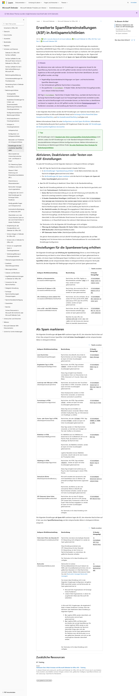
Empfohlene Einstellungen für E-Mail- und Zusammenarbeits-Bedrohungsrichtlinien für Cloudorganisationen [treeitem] (15, 104)
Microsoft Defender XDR (50, 41)
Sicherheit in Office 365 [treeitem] (11, 28)
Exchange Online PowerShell (83, 114)
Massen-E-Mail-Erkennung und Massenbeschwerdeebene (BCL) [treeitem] (16, 173)
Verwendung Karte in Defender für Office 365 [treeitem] (14, 85)
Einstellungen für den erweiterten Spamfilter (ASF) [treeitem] (15, 148)
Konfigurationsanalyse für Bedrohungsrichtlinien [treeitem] (14, 114)
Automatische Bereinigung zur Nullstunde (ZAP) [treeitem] (16, 210)
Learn (38, 21)
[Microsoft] (3, 2)
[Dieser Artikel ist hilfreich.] (132, 40)
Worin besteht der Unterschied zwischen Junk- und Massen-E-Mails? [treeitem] (14, 157)
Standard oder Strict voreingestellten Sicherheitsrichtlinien (76, 137)
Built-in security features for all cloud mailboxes (57, 39)
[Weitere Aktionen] (101, 21)
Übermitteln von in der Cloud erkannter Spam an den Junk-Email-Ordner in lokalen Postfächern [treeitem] (16, 218)
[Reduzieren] (24, 20)
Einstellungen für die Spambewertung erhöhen (123, 30)
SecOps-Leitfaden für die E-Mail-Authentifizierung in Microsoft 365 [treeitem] (13, 69)
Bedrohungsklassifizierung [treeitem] (13, 75)
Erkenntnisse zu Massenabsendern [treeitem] (13, 182)
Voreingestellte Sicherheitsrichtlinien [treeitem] (13, 95)
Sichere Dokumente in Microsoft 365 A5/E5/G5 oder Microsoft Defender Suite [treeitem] (14, 312)
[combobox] (13, 23)
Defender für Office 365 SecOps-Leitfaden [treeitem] (12, 54)
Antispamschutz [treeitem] (13, 130)
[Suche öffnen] (128, 2)
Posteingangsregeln (89, 103)
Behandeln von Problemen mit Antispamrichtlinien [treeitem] (16, 141)
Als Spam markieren (122, 33)
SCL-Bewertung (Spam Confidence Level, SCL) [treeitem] (15, 165)
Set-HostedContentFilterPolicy (67, 117)
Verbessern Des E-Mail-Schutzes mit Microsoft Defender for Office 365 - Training (60, 667)
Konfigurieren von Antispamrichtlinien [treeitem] (14, 135)
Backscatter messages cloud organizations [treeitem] (14, 188)
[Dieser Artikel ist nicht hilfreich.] (134, 40)
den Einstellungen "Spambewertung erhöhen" (59, 171)
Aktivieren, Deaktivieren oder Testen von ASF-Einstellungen (125, 25)
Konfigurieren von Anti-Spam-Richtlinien (76, 121)
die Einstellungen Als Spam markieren (57, 176)
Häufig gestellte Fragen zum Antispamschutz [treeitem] (15, 204)
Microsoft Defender (49, 21)
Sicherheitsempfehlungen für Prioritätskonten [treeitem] (13, 80)
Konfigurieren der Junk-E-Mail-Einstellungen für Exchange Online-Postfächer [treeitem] (16, 196)
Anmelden (134, 2)
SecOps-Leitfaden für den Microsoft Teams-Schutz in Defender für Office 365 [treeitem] (13, 61)
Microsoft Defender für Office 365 (68, 21)
